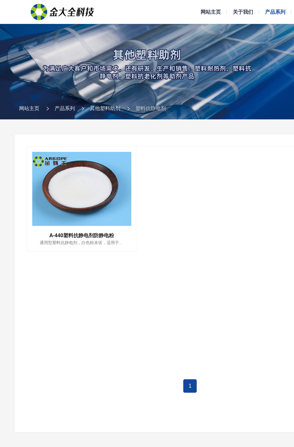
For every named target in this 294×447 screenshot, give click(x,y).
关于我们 (243, 11)
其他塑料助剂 (105, 108)
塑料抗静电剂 (151, 108)
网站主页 (211, 11)
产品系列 (275, 11)
